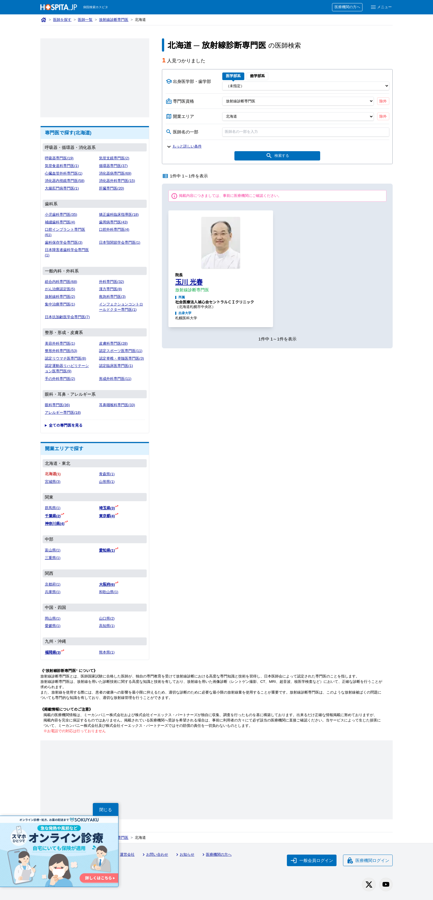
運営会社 (125, 854)
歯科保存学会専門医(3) (63, 242)
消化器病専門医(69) (115, 173)
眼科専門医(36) (57, 405)
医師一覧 (85, 19)
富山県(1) (52, 550)
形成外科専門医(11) (115, 379)
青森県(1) (107, 474)
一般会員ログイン (311, 860)
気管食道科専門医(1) (62, 166)
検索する (277, 155)
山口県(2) (107, 618)
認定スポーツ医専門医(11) (120, 351)
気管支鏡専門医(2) (114, 158)
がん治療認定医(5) (60, 289)
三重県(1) (52, 558)
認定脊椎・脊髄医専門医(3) (121, 358)
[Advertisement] (94, 77)
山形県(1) (107, 481)
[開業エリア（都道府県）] (298, 116)
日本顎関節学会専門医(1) (119, 242)
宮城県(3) (52, 481)
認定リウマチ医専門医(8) (65, 358)
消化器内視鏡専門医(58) (65, 181)
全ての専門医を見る (66, 425)
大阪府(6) (107, 584)
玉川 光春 (189, 282)
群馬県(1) (52, 508)
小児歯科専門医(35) (61, 214)
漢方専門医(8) (110, 289)
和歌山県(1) (108, 592)
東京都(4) (107, 516)
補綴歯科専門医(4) (60, 222)
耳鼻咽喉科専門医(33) (117, 405)
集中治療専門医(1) (60, 304)
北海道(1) (53, 474)
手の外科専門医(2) (60, 379)
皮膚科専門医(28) (113, 343)
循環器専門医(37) (113, 166)
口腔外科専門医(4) (114, 229)
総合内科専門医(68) (61, 282)
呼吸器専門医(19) (59, 158)
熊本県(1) (107, 652)
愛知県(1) (107, 550)
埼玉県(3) (107, 508)
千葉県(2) (53, 516)
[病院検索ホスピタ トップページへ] (58, 7)
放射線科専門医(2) (60, 296)
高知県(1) (107, 626)
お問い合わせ (154, 854)
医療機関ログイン (367, 860)
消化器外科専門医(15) (117, 181)
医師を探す (62, 19)
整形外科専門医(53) (61, 351)
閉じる (105, 809)
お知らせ (184, 854)
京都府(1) (52, 584)
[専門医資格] (298, 101)
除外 (383, 101)
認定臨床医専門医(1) (116, 366)
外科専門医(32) (111, 282)
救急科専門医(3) (112, 296)
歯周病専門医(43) (113, 222)
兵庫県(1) (52, 592)
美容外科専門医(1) (60, 343)
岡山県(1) (52, 618)
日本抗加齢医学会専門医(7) (67, 317)
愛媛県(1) (52, 626)
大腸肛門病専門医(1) (62, 188)
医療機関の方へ (347, 7)
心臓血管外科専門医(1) (63, 173)
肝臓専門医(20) (111, 188)
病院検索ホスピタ (95, 7)
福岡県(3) (53, 652)
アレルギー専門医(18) (63, 412)
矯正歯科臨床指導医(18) (119, 214)
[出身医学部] (305, 86)
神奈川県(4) (54, 523)
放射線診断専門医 (113, 19)
